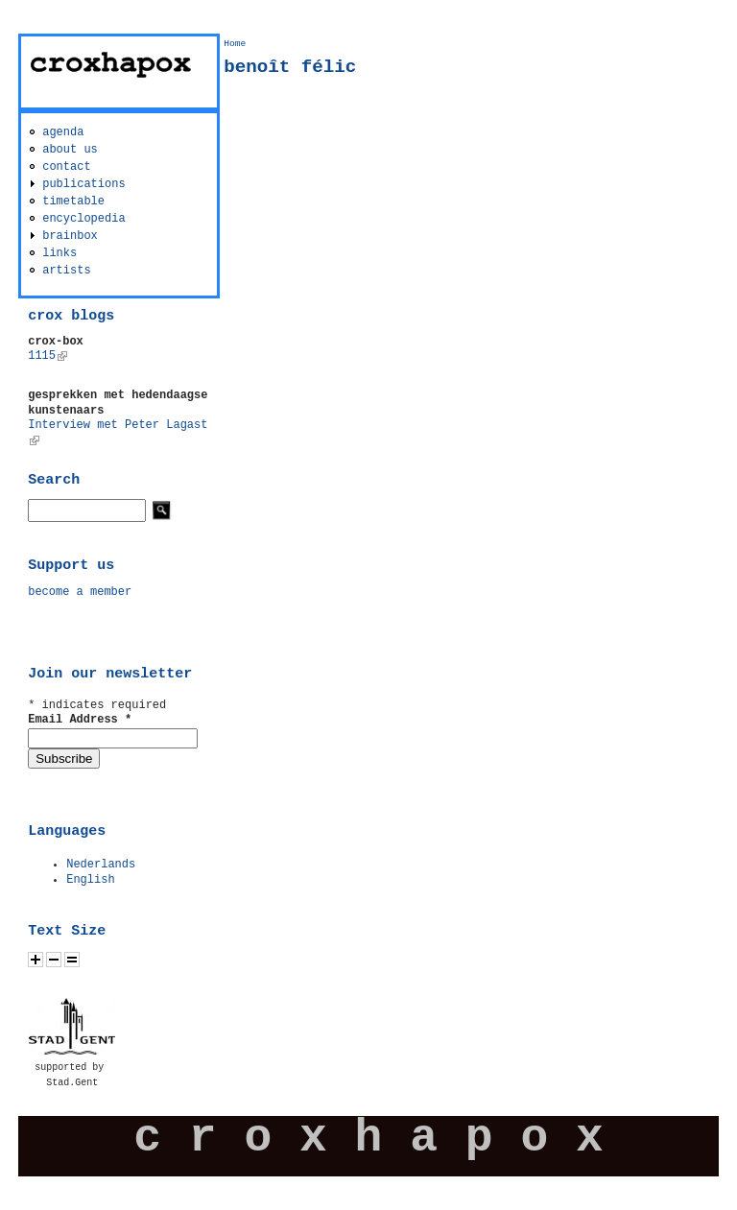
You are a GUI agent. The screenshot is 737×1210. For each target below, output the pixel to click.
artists (66, 270)
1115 (47, 356)
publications (83, 184)
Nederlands (100, 864)
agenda (62, 132)
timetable (73, 201)
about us (70, 149)
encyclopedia (83, 218)
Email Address (79, 719)
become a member (79, 592)
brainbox (70, 236)
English (90, 880)
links (59, 253)
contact (66, 167)
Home (235, 43)
